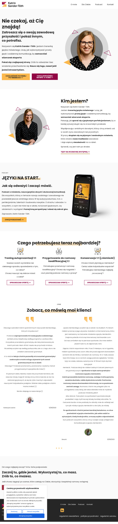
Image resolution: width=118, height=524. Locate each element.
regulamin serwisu (108, 516)
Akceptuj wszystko (25, 516)
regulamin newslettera (69, 516)
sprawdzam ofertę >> (20, 282)
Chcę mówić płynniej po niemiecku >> (16, 77)
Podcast (98, 4)
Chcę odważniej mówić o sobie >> (45, 77)
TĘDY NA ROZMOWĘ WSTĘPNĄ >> (75, 152)
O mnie (74, 4)
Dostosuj (14, 512)
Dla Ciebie (86, 4)
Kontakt (110, 4)
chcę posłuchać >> (14, 219)
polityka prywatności (90, 516)
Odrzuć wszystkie (33, 512)
